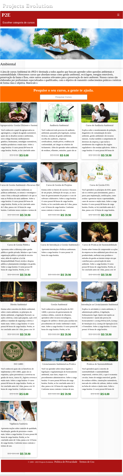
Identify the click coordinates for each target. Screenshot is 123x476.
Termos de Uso (86, 461)
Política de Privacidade (65, 461)
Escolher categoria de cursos (19, 22)
